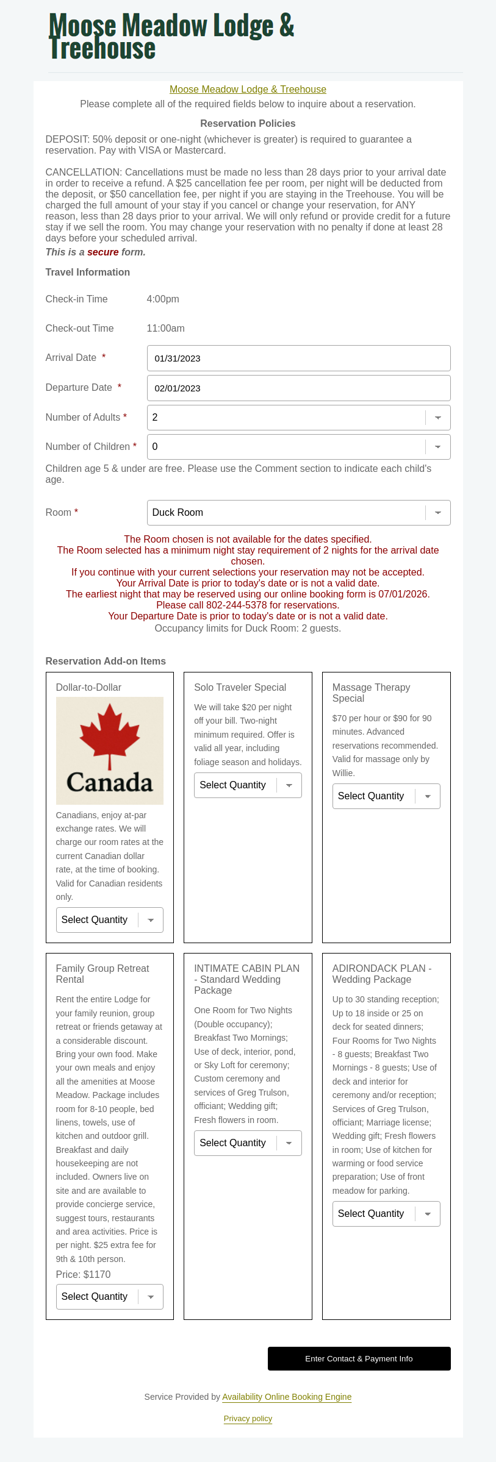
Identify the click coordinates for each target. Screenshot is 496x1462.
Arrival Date (76, 357)
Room (62, 512)
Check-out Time (80, 328)
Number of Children (91, 446)
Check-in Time (77, 299)
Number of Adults (86, 417)
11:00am (166, 328)
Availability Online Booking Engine (286, 1397)
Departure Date (84, 387)
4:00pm (163, 299)
